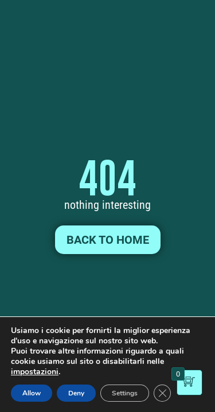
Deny (76, 393)
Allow (31, 393)
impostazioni (34, 372)
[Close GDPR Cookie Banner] (162, 393)
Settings (125, 393)
